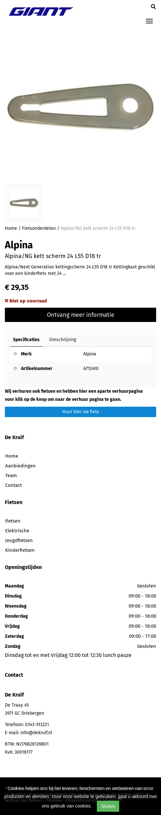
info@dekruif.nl (36, 732)
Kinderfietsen (20, 550)
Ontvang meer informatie (80, 314)
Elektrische (17, 531)
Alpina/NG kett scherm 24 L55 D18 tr (98, 228)
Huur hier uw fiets (80, 411)
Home (11, 228)
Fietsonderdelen (39, 228)
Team (11, 475)
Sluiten (108, 806)
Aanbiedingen (20, 466)
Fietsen (12, 521)
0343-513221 (37, 724)
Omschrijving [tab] (62, 339)
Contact (13, 485)
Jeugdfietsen (19, 540)
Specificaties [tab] (26, 339)
